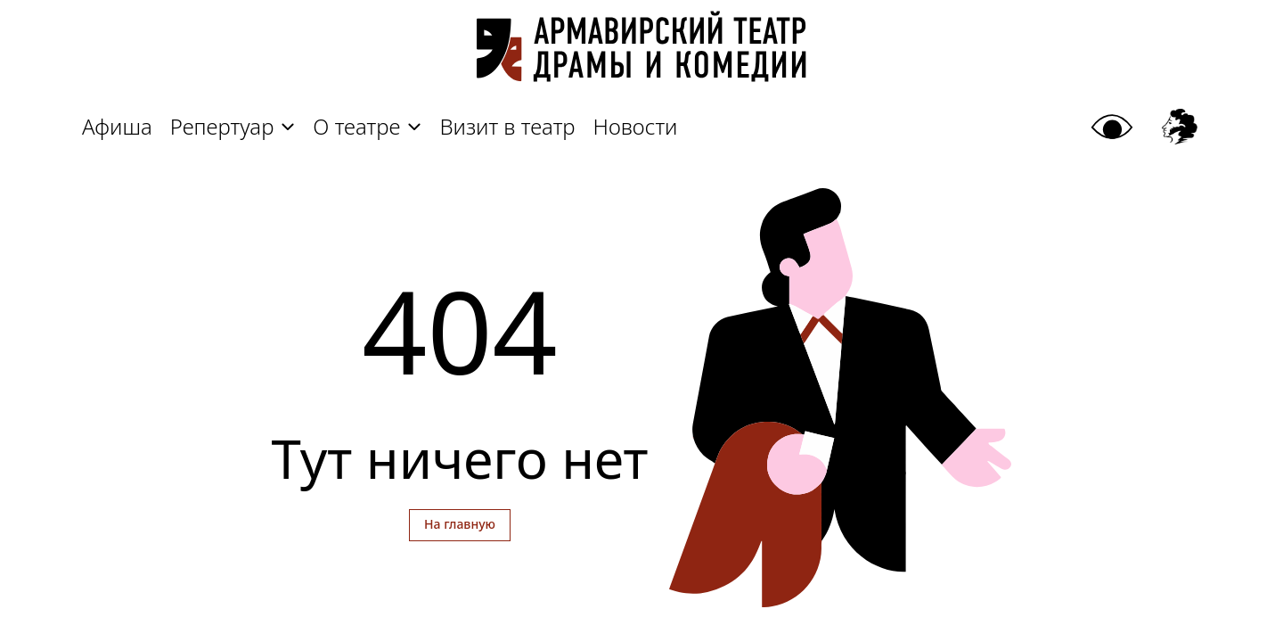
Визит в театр (507, 126)
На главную (459, 523)
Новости (635, 126)
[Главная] (641, 55)
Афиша (117, 126)
